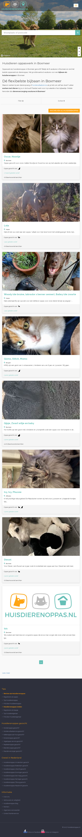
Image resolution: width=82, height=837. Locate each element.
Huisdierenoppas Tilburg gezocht (15, 782)
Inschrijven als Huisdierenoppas (64, 111)
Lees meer (6, 673)
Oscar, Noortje (12, 156)
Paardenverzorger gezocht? (13, 751)
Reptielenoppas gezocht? (12, 744)
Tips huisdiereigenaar (11, 713)
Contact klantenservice (11, 813)
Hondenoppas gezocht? (11, 728)
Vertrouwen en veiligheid (12, 800)
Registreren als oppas (11, 697)
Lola (6, 225)
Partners (6, 807)
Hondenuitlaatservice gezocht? (14, 731)
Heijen (8, 229)
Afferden (8, 496)
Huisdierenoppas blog (11, 803)
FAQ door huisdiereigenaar (12, 717)
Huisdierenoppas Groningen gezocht (16, 772)
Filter (20, 101)
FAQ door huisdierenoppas (12, 703)
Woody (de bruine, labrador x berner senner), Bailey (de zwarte (40, 294)
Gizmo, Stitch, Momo (15, 358)
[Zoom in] (79, 48)
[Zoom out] (79, 51)
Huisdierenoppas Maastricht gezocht (16, 785)
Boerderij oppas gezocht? (12, 748)
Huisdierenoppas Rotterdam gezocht (16, 766)
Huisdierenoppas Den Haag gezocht (15, 776)
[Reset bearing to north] (79, 54)
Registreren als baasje (11, 710)
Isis (6, 628)
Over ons (7, 797)
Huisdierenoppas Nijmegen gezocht (15, 779)
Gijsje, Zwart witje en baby (19, 423)
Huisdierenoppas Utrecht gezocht (15, 769)
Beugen (8, 363)
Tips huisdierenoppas (11, 700)
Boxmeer (8, 160)
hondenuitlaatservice (39, 85)
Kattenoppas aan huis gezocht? (14, 734)
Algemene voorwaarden (12, 810)
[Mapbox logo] (6, 55)
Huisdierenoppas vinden (13, 707)
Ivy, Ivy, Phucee (12, 492)
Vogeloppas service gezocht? (13, 741)
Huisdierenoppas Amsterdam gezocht (16, 762)
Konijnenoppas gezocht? (12, 738)
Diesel (7, 559)
